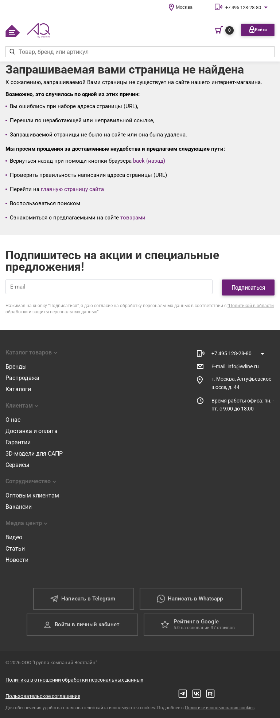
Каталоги (18, 388)
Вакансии (18, 505)
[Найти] (11, 51)
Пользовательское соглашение (42, 695)
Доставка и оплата (31, 430)
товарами (132, 217)
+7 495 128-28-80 (243, 7)
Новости (16, 558)
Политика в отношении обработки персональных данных (74, 679)
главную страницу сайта (72, 189)
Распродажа (22, 376)
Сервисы (17, 463)
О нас (12, 418)
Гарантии (18, 441)
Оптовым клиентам (32, 494)
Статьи (15, 547)
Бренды (16, 365)
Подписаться (248, 286)
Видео (13, 536)
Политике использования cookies (219, 706)
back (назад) (149, 161)
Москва (184, 7)
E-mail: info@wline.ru (235, 365)
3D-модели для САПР (34, 452)
